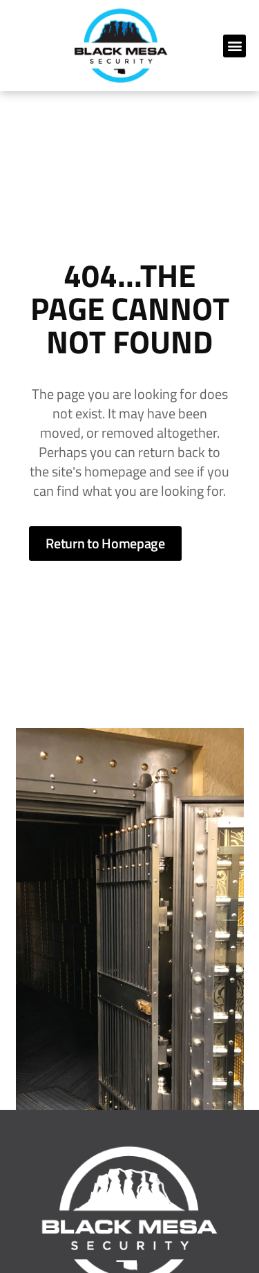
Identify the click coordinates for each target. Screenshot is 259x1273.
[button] (234, 46)
